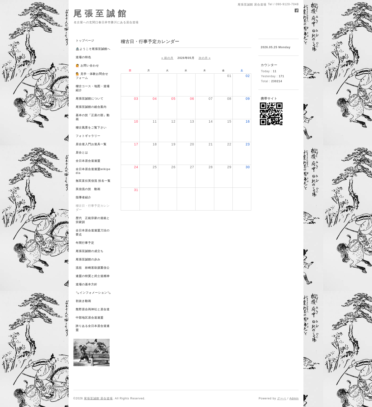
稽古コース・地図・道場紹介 (93, 88)
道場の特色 (85, 57)
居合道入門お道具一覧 (91, 144)
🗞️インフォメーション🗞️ (93, 292)
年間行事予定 (85, 242)
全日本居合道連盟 (88, 161)
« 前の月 (167, 58)
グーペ (281, 398)
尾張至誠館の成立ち (89, 251)
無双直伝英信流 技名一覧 (93, 180)
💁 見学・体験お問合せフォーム (92, 76)
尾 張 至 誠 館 (99, 13)
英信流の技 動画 (88, 189)
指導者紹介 (83, 197)
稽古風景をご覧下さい (91, 127)
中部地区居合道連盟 (89, 317)
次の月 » (205, 58)
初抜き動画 (83, 301)
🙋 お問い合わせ (87, 65)
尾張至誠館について (89, 98)
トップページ (85, 40)
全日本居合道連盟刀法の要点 (93, 232)
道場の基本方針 (86, 284)
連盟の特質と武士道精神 (93, 276)
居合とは (82, 152)
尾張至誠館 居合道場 (98, 398)
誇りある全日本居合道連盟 (93, 328)
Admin (294, 398)
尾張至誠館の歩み (88, 259)
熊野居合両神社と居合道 (93, 309)
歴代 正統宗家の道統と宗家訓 (93, 220)
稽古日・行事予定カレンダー (93, 207)
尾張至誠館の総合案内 (91, 107)
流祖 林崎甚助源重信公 (93, 267)
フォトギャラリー (88, 136)
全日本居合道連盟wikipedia (93, 171)
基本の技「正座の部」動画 (93, 117)
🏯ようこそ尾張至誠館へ (93, 49)
